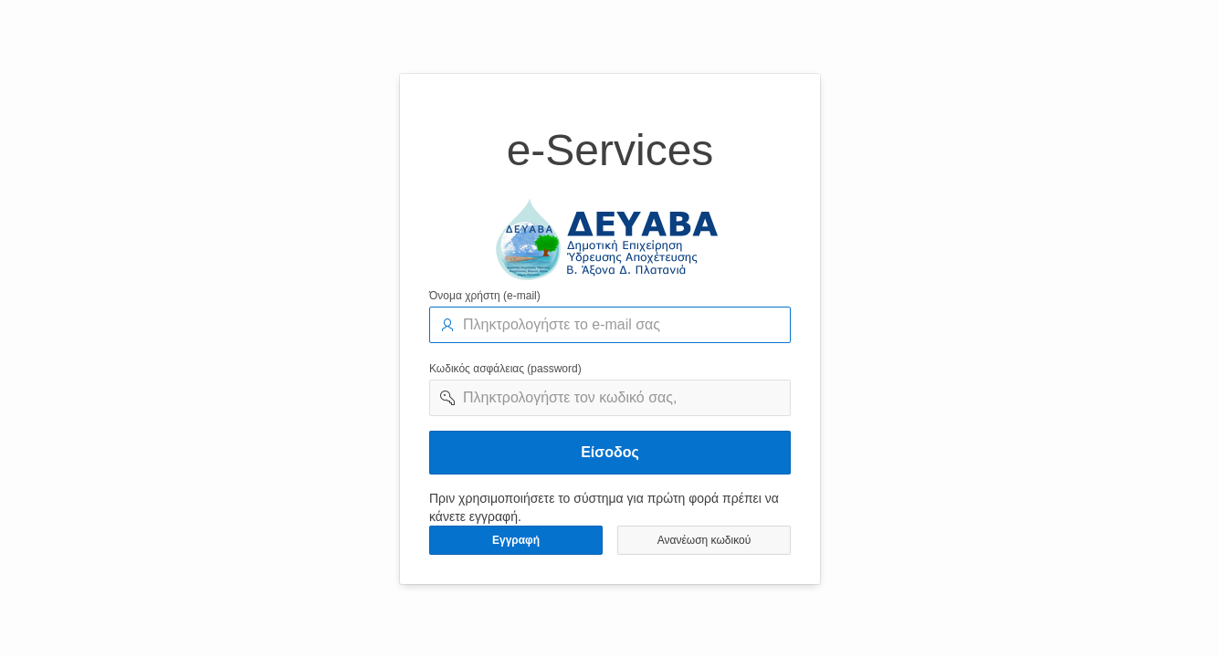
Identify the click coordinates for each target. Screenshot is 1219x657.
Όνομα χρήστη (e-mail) (485, 295)
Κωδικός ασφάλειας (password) (505, 368)
